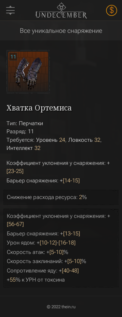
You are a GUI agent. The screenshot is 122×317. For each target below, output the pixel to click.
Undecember (61, 10)
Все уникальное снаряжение (61, 30)
